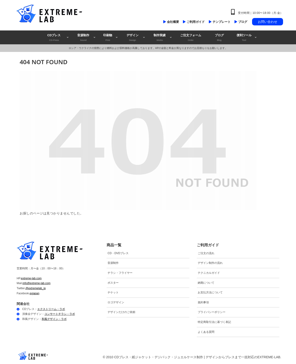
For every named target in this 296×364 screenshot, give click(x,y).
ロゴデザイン (116, 302)
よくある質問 (206, 332)
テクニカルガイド (209, 272)
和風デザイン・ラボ (54, 319)
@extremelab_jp (35, 288)
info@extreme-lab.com (36, 283)
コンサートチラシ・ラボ (59, 314)
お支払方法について (210, 292)
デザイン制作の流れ (210, 263)
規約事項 (203, 302)
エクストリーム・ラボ (51, 309)
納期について (206, 282)
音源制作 (113, 263)
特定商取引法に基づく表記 (214, 322)
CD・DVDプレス (118, 253)
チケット (113, 292)
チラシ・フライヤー (120, 272)
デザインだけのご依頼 (121, 312)
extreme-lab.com (31, 278)
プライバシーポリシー (211, 312)
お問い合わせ (267, 22)
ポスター (113, 282)
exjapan (34, 293)
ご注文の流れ (206, 253)
